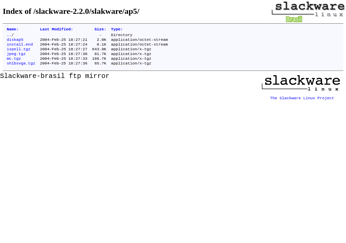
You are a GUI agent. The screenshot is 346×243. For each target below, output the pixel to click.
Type (117, 29)
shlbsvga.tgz (21, 68)
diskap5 (15, 41)
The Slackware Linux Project (302, 101)
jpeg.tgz (16, 57)
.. (9, 36)
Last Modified (56, 29)
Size (100, 29)
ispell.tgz (18, 52)
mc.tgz (14, 63)
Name (13, 29)
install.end (20, 47)
